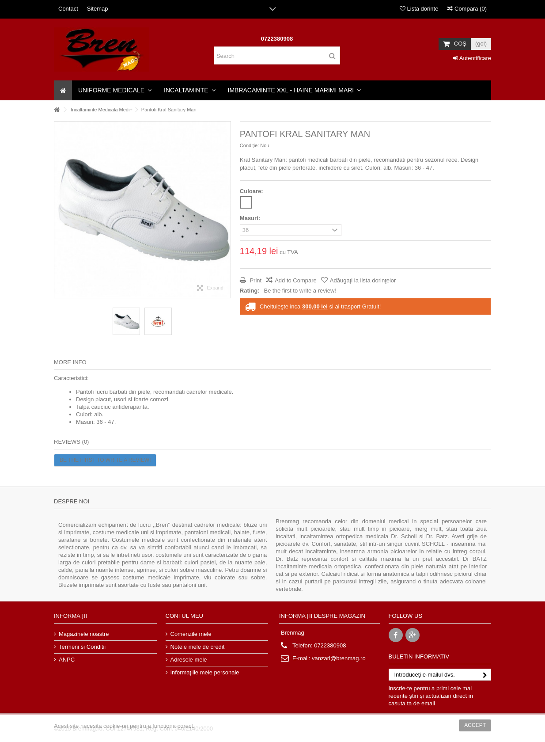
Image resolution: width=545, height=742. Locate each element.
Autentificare (472, 58)
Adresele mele (188, 659)
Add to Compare (296, 280)
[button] (115, 90)
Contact (68, 8)
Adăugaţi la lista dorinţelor (363, 280)
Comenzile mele (191, 634)
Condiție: (249, 145)
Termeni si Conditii (82, 646)
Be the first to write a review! (300, 290)
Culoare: (252, 191)
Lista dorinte (419, 8)
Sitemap (97, 8)
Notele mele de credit (197, 646)
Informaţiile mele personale (204, 672)
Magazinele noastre (84, 634)
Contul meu (184, 616)
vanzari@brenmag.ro (339, 658)
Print (254, 280)
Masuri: (251, 218)
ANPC (67, 659)
